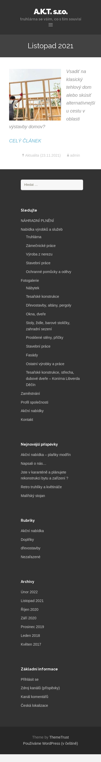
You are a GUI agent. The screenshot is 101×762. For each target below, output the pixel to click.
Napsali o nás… (33, 463)
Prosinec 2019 (32, 627)
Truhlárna (33, 237)
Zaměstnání (30, 393)
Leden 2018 (30, 635)
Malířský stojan (33, 496)
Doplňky (27, 540)
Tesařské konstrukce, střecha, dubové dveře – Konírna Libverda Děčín (53, 378)
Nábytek (32, 288)
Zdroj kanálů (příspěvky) (40, 688)
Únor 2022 (29, 592)
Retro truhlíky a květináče (41, 487)
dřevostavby (30, 548)
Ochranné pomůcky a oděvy (48, 272)
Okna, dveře (36, 314)
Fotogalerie (30, 280)
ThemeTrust (59, 737)
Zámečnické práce (41, 246)
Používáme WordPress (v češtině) (50, 743)
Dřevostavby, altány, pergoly (48, 305)
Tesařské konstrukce (42, 296)
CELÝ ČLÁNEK (25, 140)
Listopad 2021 (32, 601)
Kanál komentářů (34, 697)
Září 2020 (28, 618)
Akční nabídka (32, 531)
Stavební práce (38, 263)
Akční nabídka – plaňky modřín (46, 455)
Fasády (32, 355)
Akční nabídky (32, 411)
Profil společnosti (34, 402)
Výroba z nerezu (39, 254)
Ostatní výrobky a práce (45, 364)
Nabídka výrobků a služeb (42, 229)
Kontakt (27, 420)
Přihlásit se (29, 679)
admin (75, 155)
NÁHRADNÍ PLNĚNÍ (37, 221)
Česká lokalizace (34, 705)
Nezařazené (31, 557)
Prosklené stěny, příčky (44, 337)
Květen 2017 (31, 644)
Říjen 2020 (29, 609)
